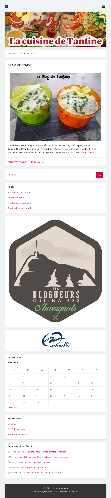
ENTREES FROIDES (18, 162)
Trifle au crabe (19, 65)
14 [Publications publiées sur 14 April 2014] (10, 389)
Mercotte (12, 424)
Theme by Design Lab (68, 491)
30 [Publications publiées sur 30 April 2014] (37, 402)
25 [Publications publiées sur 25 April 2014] (65, 396)
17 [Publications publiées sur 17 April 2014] (51, 389)
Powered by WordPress (44, 491)
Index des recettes (16, 197)
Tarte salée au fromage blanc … (33, 467)
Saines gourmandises (18, 434)
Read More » (87, 152)
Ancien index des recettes (20, 192)
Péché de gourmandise (18, 429)
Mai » (16, 407)
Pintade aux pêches (41, 462)
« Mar (10, 407)
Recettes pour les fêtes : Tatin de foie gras (42, 472)
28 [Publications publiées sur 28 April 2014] (10, 402)
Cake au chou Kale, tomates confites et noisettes (45, 452)
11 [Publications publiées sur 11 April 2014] (64, 383)
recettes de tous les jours (19, 203)
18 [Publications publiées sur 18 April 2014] (65, 389)
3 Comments (38, 162)
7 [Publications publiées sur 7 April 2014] (9, 383)
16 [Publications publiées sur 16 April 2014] (37, 389)
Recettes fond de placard (19, 208)
